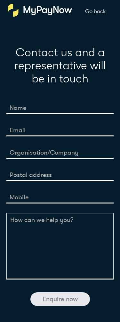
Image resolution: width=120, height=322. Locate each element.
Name (18, 107)
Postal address (31, 175)
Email (18, 130)
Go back (95, 11)
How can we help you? (41, 220)
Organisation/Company (44, 152)
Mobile (19, 197)
